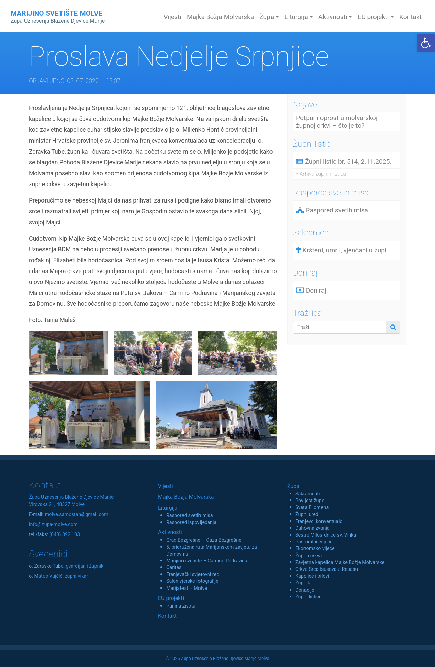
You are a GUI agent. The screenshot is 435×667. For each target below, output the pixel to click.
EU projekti (171, 598)
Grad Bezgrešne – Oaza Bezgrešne (203, 540)
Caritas (174, 568)
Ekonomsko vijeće (315, 548)
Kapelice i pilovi (312, 576)
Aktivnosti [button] (332, 17)
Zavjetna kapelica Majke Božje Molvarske (339, 562)
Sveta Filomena (312, 507)
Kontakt (410, 17)
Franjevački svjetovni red (192, 574)
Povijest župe (309, 501)
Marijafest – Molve (186, 588)
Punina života (180, 606)
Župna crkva (308, 556)
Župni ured (306, 514)
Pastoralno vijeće (313, 542)
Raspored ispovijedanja (191, 522)
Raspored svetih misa (189, 516)
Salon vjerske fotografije (192, 581)
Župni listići (307, 597)
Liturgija (167, 508)
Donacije (304, 590)
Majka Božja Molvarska (220, 17)
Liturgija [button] (296, 17)
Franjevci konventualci (319, 521)
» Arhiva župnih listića (321, 174)
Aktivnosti (170, 532)
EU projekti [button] (373, 17)
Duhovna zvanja (312, 528)
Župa (293, 486)
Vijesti (172, 17)
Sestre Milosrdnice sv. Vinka (325, 535)
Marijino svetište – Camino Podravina (206, 561)
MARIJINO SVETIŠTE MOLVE (58, 16)
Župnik (302, 583)
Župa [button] (266, 17)
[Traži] (339, 327)
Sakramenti (307, 494)
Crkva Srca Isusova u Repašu (326, 569)
